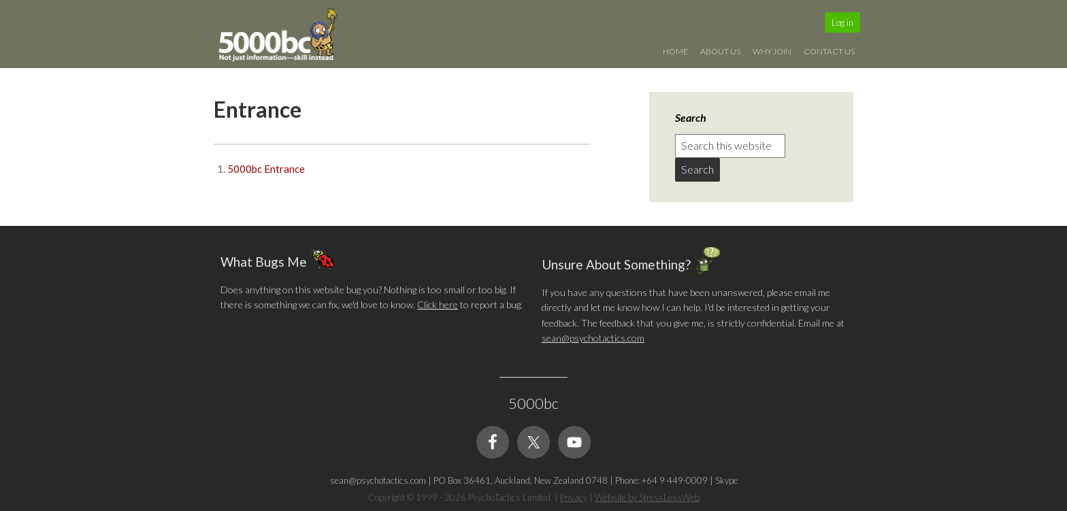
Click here (437, 304)
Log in (842, 22)
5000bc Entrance (266, 169)
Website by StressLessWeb (647, 497)
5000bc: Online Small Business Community (285, 37)
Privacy (573, 497)
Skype (726, 480)
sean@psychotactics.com (593, 338)
